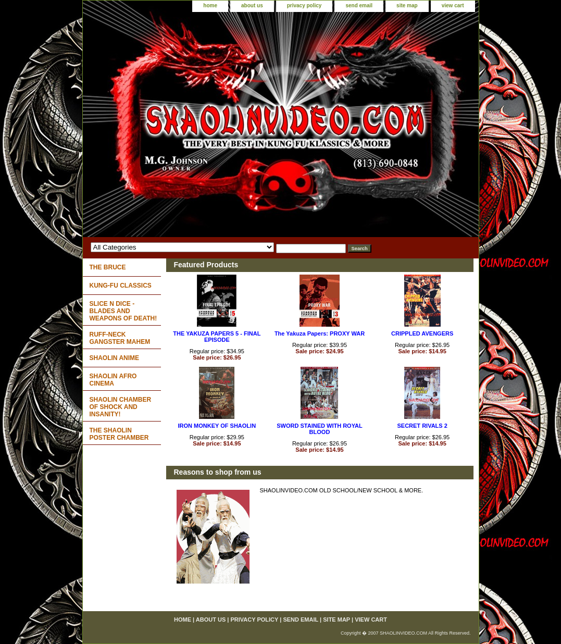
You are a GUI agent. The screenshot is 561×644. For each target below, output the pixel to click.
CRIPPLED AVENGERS (422, 333)
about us (252, 5)
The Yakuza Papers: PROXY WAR (320, 333)
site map (407, 5)
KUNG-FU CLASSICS (121, 285)
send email (358, 5)
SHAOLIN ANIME (115, 358)
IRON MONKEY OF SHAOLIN (217, 426)
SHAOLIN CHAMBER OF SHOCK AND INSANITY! (121, 407)
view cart (453, 5)
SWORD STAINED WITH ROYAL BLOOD (319, 429)
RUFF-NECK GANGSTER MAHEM (120, 338)
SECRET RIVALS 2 (422, 426)
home (210, 5)
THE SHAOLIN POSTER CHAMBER (119, 434)
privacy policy (304, 5)
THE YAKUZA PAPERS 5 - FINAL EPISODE (216, 336)
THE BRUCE (108, 267)
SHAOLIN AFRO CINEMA (113, 380)
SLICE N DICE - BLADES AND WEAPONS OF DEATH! (123, 311)
